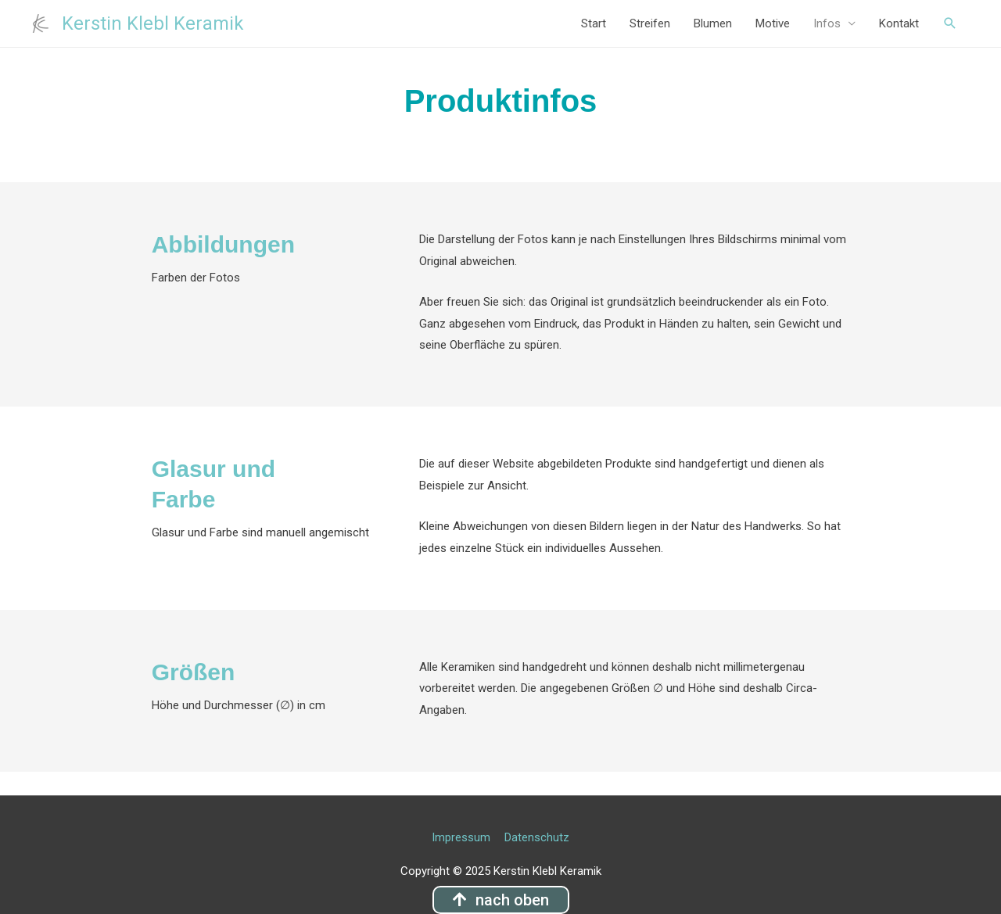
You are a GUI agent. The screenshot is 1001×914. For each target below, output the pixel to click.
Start (593, 23)
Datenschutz (537, 837)
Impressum (461, 837)
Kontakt (899, 23)
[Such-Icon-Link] (950, 23)
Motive (772, 23)
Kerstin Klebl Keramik (153, 23)
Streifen (650, 23)
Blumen (713, 23)
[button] (500, 900)
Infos (827, 23)
